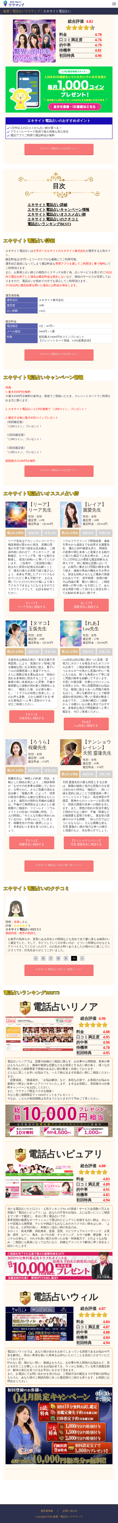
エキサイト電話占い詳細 (47, 205)
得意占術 (50, 533)
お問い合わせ (70, 1511)
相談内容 (33, 533)
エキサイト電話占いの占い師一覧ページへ (59, 865)
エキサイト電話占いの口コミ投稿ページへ (59, 969)
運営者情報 (47, 1511)
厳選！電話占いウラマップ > (23, 11)
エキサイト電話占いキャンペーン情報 (58, 210)
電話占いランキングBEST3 (49, 224)
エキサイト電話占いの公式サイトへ (59, 148)
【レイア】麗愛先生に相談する (86, 605)
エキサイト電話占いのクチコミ (53, 219)
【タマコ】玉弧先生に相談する (31, 716)
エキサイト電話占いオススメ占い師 (57, 214)
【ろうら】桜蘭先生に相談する (31, 842)
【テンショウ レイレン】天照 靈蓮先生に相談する (86, 842)
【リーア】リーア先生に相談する (31, 605)
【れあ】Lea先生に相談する (86, 723)
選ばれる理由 (15, 533)
